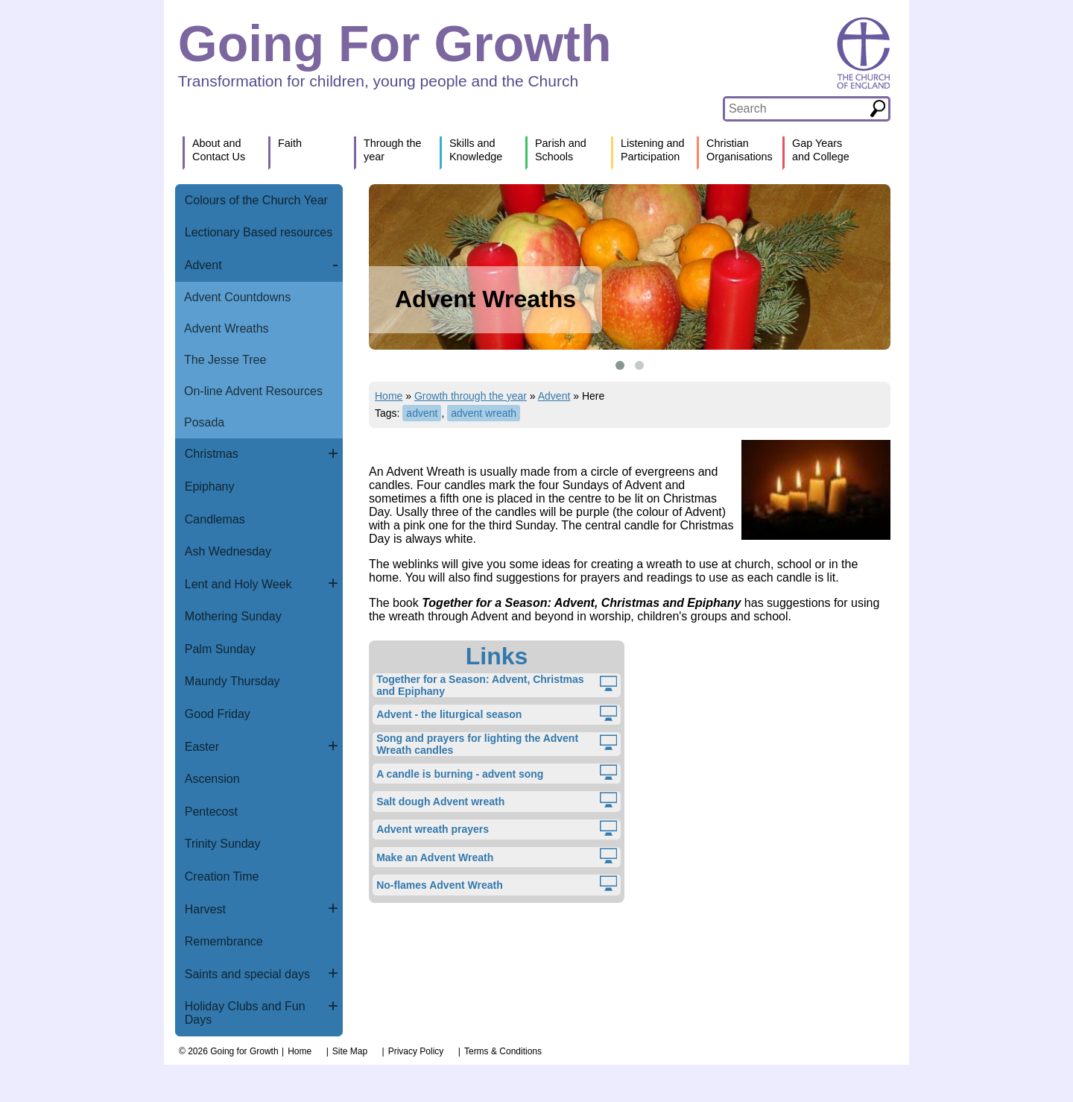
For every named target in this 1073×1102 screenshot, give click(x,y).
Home (388, 396)
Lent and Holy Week (238, 584)
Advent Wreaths (226, 328)
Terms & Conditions (503, 1051)
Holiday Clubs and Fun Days (245, 1013)
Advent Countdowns (237, 297)
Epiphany (210, 486)
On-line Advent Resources (253, 391)
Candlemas (215, 519)
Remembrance (224, 941)
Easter (202, 746)
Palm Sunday (220, 649)
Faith (290, 143)
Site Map (349, 1051)
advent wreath (483, 413)
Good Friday (217, 714)
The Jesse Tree (225, 359)
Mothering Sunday (233, 616)
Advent (203, 265)
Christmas (211, 453)
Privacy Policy (416, 1051)
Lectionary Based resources (258, 232)
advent (421, 413)
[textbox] (796, 108)
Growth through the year (470, 396)
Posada (204, 422)
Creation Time (222, 876)
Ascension (212, 778)
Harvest (205, 909)
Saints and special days (247, 974)
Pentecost (211, 811)
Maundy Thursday (232, 681)
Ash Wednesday (228, 551)
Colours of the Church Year (256, 200)
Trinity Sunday (223, 843)
